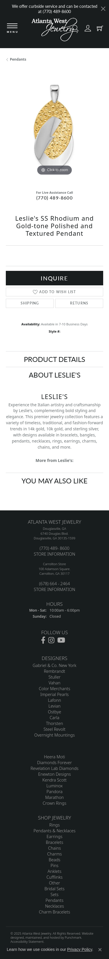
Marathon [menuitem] (54, 797)
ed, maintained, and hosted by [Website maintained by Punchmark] (42, 937)
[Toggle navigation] (12, 28)
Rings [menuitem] (54, 825)
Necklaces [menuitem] (54, 906)
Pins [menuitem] (54, 865)
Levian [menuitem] (54, 706)
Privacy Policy (79, 949)
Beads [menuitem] (54, 859)
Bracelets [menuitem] (54, 842)
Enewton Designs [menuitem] (54, 774)
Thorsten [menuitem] (54, 723)
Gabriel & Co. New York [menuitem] (54, 665)
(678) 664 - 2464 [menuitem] (54, 583)
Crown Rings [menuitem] (54, 803)
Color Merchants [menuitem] (54, 688)
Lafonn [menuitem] (54, 700)
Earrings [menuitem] (54, 836)
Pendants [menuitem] (55, 900)
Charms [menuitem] (54, 854)
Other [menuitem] (54, 883)
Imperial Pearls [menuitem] (54, 694)
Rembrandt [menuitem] (54, 671)
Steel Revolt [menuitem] (54, 729)
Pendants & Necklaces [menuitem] (54, 830)
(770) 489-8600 (54, 197)
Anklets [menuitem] (54, 871)
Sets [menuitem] (54, 894)
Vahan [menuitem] (54, 683)
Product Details (54, 359)
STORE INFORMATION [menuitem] (54, 554)
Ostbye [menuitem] (54, 712)
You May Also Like (54, 480)
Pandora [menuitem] (54, 791)
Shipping (30, 303)
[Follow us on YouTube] (61, 640)
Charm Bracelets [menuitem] (54, 912)
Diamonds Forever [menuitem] (54, 762)
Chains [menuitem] (54, 848)
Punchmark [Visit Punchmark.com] (73, 937)
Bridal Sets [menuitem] (54, 888)
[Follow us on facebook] (43, 640)
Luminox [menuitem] (54, 785)
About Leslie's (55, 375)
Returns (79, 303)
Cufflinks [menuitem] (55, 877)
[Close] (103, 8)
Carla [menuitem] (54, 717)
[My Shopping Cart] (98, 29)
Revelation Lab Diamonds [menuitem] (54, 768)
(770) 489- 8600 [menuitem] (54, 548)
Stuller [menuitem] (55, 677)
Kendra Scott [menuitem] (54, 780)
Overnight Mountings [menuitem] (54, 735)
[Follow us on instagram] (51, 640)
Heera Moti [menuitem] (54, 756)
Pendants (18, 59)
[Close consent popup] (100, 949)
